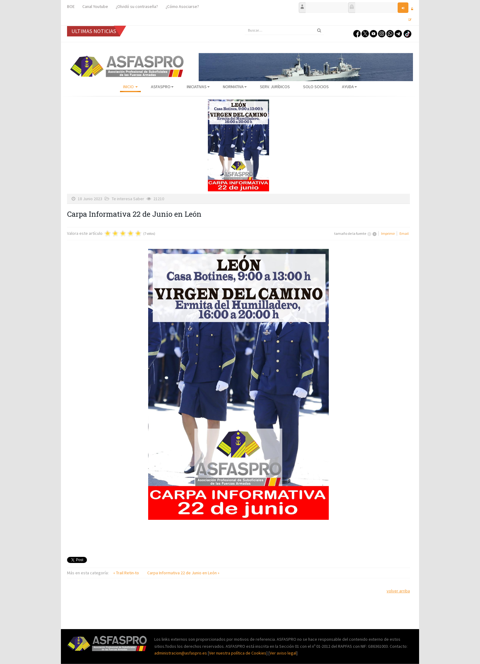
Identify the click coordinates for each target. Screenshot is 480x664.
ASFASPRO (162, 86)
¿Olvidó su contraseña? (137, 6)
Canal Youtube (95, 6)
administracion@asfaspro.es (181, 653)
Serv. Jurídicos (275, 86)
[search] (284, 30)
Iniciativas (198, 86)
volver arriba (398, 591)
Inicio (130, 86)
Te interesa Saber (128, 198)
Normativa (235, 86)
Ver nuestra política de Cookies (237, 653)
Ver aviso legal (283, 653)
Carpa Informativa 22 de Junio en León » (183, 573)
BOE (71, 6)
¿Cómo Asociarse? (182, 6)
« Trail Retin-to (126, 573)
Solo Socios (316, 86)
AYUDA (349, 86)
